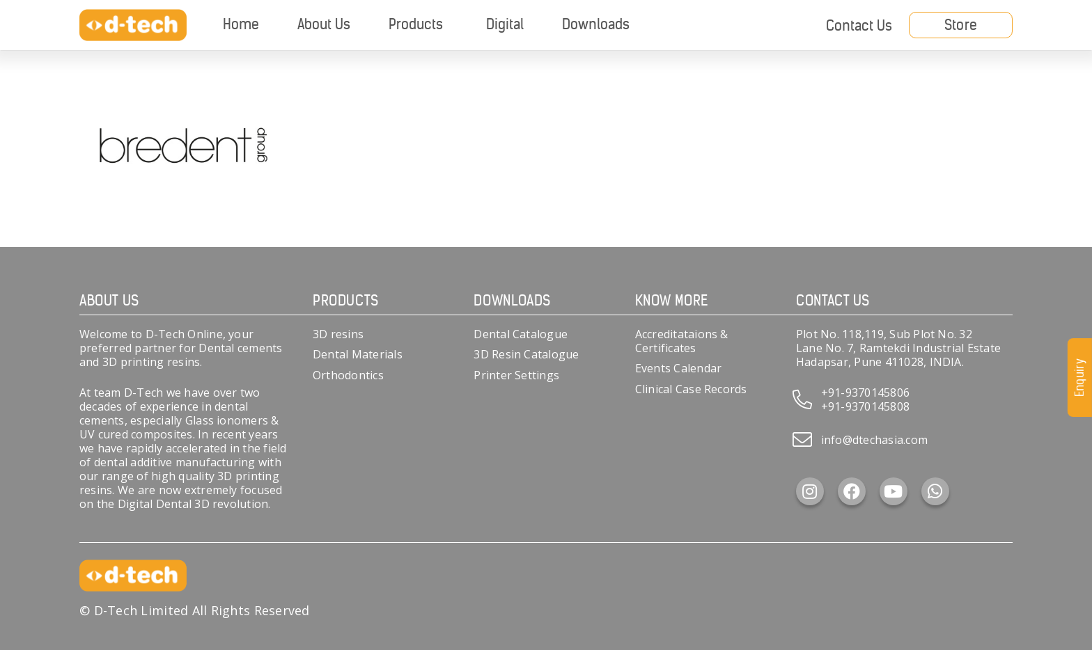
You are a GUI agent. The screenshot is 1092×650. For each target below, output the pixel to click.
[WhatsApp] (935, 491)
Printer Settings (516, 375)
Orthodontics (348, 375)
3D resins (338, 334)
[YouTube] (893, 491)
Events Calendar (678, 368)
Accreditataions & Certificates (681, 341)
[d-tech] (133, 25)
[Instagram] (810, 491)
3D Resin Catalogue (526, 354)
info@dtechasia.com (874, 439)
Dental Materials (358, 354)
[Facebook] (852, 491)
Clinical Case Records (691, 389)
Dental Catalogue (521, 334)
